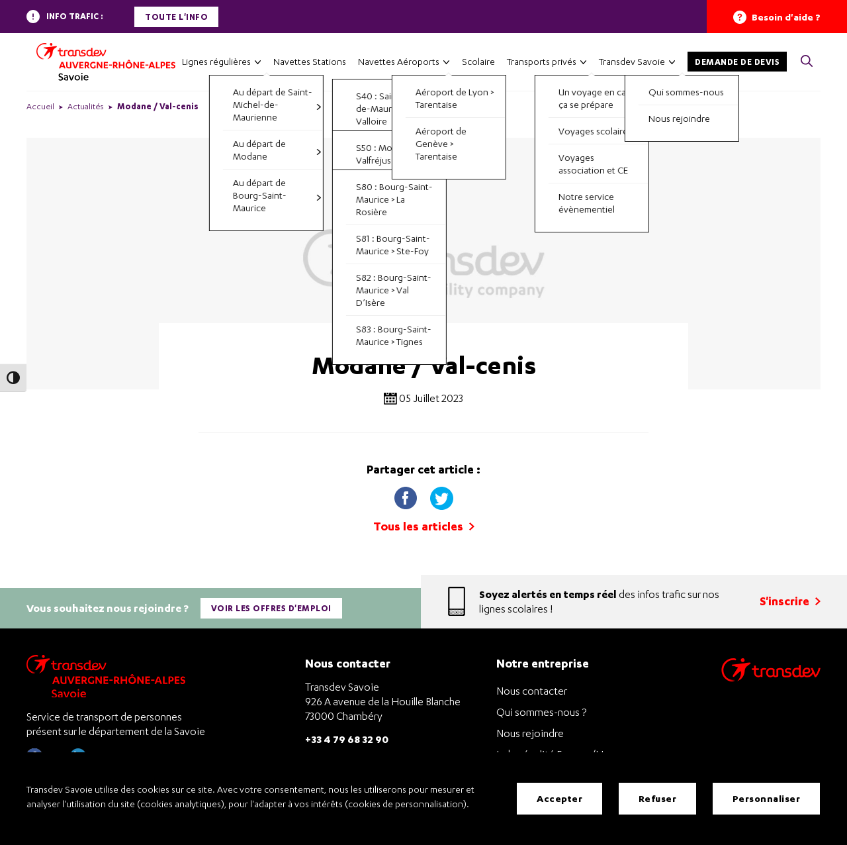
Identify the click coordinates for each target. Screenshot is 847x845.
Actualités (85, 106)
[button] (806, 62)
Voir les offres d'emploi (271, 608)
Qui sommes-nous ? (541, 711)
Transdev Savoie (632, 61)
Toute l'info (176, 17)
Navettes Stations (309, 61)
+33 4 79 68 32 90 (346, 738)
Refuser (658, 798)
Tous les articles (423, 526)
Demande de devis (737, 62)
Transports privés (541, 61)
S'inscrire (790, 601)
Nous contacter (531, 690)
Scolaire (478, 61)
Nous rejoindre (530, 732)
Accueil (40, 106)
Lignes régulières (216, 61)
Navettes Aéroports (398, 61)
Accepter (559, 798)
